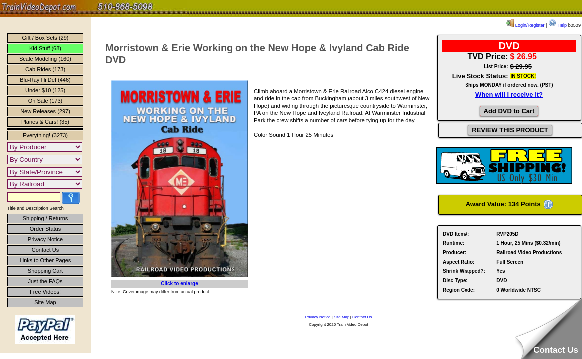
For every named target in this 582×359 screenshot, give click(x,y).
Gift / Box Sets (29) (45, 38)
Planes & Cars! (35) (45, 122)
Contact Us (45, 250)
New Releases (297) (45, 111)
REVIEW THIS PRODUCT (510, 130)
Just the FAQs (45, 281)
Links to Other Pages (45, 260)
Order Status (45, 229)
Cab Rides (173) (45, 69)
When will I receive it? (509, 94)
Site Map (45, 302)
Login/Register (525, 25)
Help (557, 25)
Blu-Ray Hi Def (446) (45, 80)
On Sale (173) (45, 101)
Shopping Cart (45, 271)
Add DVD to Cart (509, 111)
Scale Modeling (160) (45, 59)
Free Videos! (45, 292)
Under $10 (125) (45, 90)
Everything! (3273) (45, 135)
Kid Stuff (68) (45, 48)
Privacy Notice (45, 239)
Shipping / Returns (45, 218)
